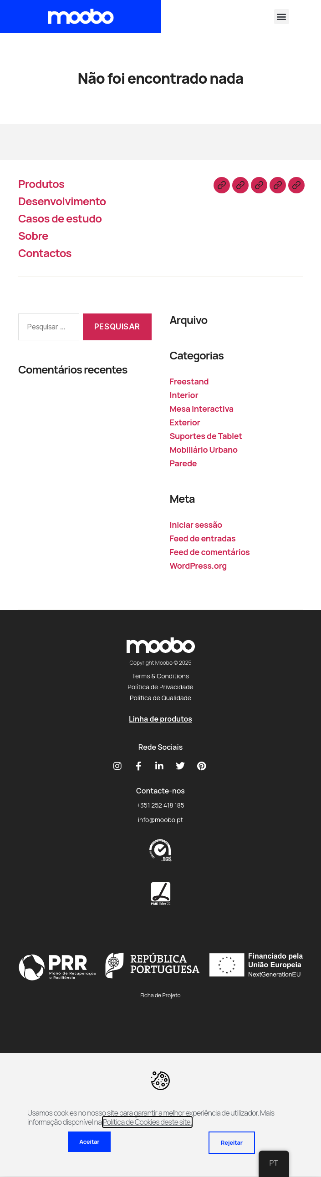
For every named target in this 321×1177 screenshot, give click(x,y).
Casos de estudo (60, 218)
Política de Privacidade (160, 686)
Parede (183, 463)
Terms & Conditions (160, 676)
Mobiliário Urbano (204, 449)
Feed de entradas (203, 538)
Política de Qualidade (160, 697)
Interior (184, 394)
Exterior (185, 422)
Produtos (41, 183)
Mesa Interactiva (202, 408)
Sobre (33, 235)
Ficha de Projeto (160, 995)
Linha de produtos (160, 719)
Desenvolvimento (62, 200)
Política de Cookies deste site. (147, 1122)
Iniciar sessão (196, 524)
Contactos (44, 252)
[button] (281, 16)
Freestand (189, 381)
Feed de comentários (210, 551)
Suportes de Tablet (206, 435)
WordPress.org (198, 565)
